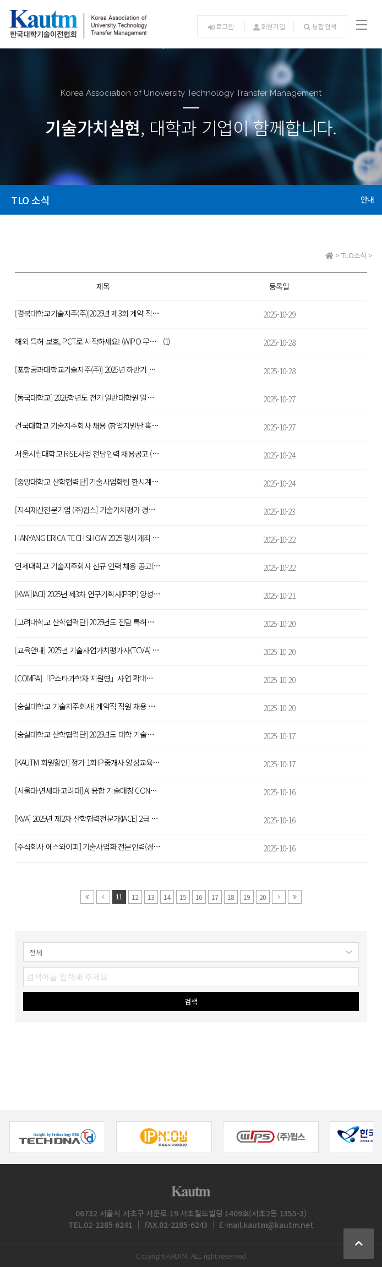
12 (135, 897)
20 (262, 897)
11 (119, 896)
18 (230, 897)
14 (166, 897)
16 (198, 897)
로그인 (221, 26)
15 (182, 897)
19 (246, 897)
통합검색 (320, 26)
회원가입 (269, 26)
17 (214, 897)
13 (151, 897)
